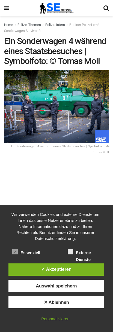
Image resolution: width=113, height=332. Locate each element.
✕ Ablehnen (56, 302)
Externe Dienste (79, 252)
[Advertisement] (56, 198)
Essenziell (26, 251)
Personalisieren (55, 318)
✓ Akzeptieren (56, 269)
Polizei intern (55, 25)
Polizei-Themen (29, 25)
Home (8, 25)
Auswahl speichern (56, 285)
